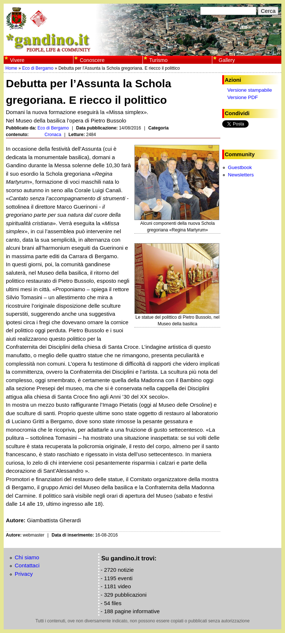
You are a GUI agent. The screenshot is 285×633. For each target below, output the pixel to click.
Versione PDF (242, 97)
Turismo (158, 60)
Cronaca (52, 134)
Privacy (24, 574)
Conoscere (92, 60)
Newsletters (241, 175)
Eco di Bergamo (37, 68)
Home (11, 68)
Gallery (227, 60)
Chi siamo (27, 557)
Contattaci (27, 565)
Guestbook (240, 167)
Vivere (17, 60)
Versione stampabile (249, 90)
